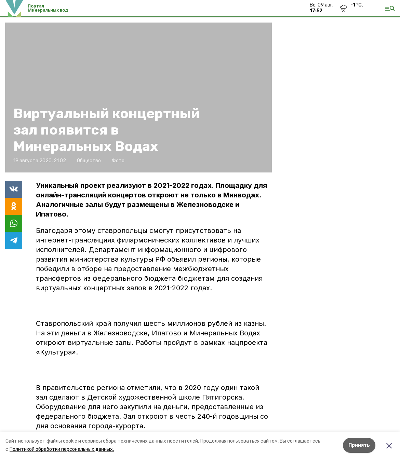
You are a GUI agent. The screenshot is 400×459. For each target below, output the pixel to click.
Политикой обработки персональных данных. (62, 449)
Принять (359, 445)
